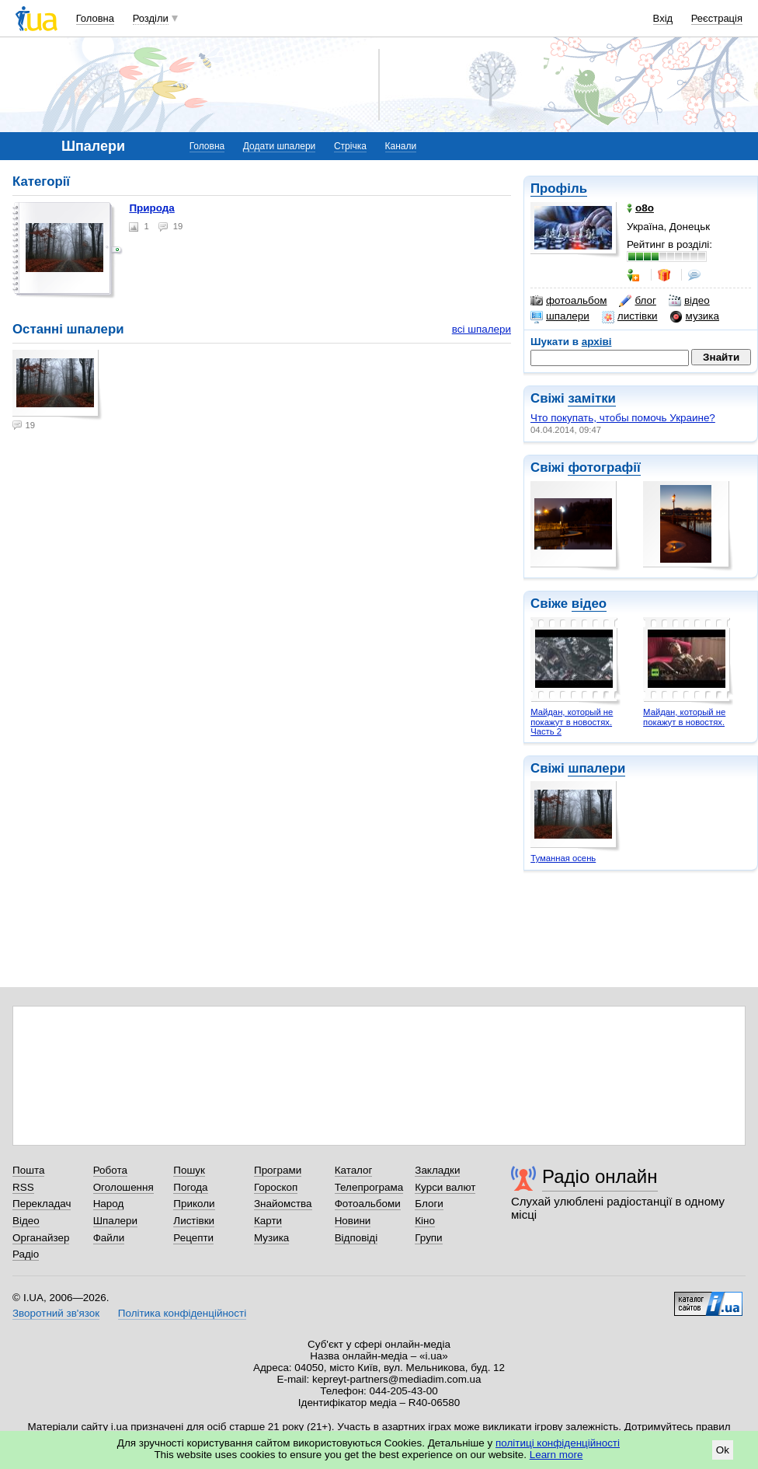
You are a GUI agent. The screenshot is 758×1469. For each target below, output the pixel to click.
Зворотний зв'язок (55, 1313)
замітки (592, 398)
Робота (110, 1170)
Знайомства (283, 1203)
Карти (268, 1220)
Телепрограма (369, 1187)
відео (689, 301)
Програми (277, 1170)
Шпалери (115, 1220)
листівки (630, 316)
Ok (722, 1450)
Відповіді (356, 1238)
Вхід (663, 18)
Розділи (151, 18)
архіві (597, 341)
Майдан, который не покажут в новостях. (684, 717)
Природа (151, 208)
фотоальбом (568, 301)
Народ (108, 1203)
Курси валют (445, 1187)
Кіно (425, 1220)
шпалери (559, 316)
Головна (95, 18)
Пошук (189, 1170)
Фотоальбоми (368, 1203)
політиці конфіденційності (557, 1443)
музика (694, 316)
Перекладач (41, 1203)
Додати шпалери (279, 146)
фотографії (604, 467)
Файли (109, 1238)
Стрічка (350, 146)
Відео (26, 1220)
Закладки (437, 1170)
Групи (428, 1238)
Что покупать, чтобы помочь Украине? (622, 418)
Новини (353, 1220)
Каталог (354, 1170)
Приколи (193, 1203)
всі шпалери (481, 329)
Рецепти (193, 1238)
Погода (190, 1187)
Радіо (25, 1254)
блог (637, 301)
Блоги (429, 1203)
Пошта (28, 1170)
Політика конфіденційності (182, 1313)
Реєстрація (716, 18)
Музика (271, 1238)
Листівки (193, 1220)
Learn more (556, 1454)
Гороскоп (275, 1187)
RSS (23, 1187)
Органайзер (40, 1238)
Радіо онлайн (600, 1176)
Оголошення (123, 1187)
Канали (401, 146)
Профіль (558, 188)
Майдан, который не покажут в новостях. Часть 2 (571, 721)
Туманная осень (563, 858)
